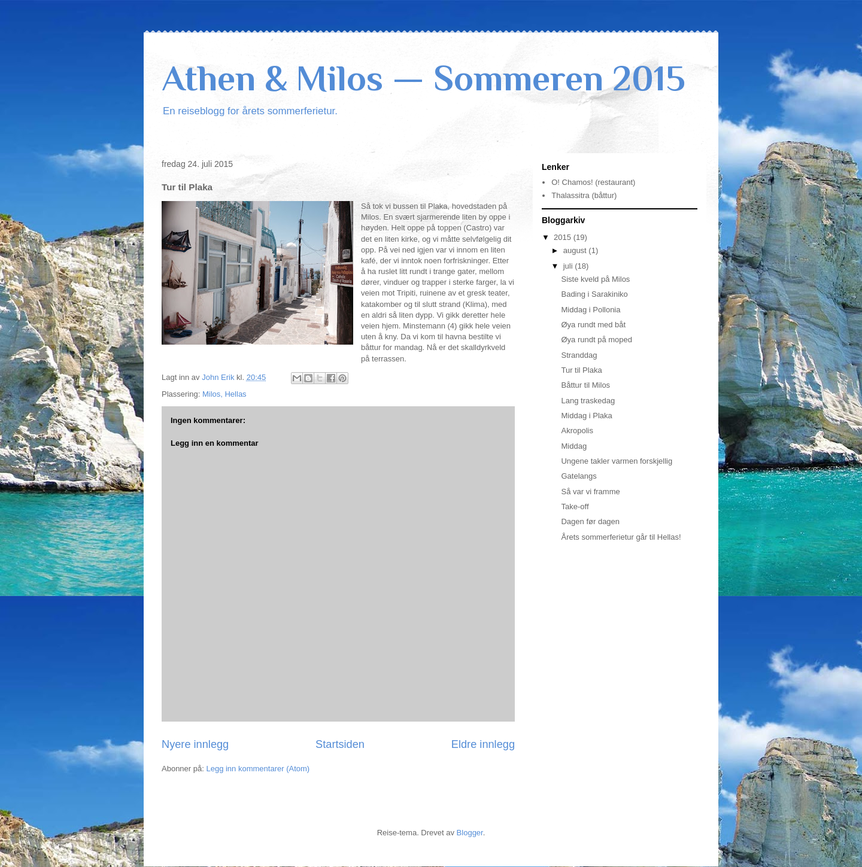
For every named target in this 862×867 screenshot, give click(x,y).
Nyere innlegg (195, 744)
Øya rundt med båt (593, 324)
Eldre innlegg (483, 744)
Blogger (470, 832)
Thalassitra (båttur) (584, 195)
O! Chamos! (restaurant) (593, 182)
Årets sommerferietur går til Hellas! (621, 537)
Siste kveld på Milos (595, 279)
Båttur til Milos (585, 385)
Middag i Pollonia (590, 309)
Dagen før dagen (590, 521)
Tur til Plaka (581, 370)
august (576, 250)
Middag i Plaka (586, 415)
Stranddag (579, 355)
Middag (574, 446)
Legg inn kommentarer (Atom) (257, 768)
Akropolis (577, 430)
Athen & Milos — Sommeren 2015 (423, 78)
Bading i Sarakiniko (594, 294)
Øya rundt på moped (596, 339)
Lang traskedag (588, 400)
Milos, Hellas (224, 394)
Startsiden (340, 744)
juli (569, 265)
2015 (563, 237)
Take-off (574, 506)
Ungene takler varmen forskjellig (616, 461)
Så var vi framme (590, 491)
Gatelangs (578, 475)
